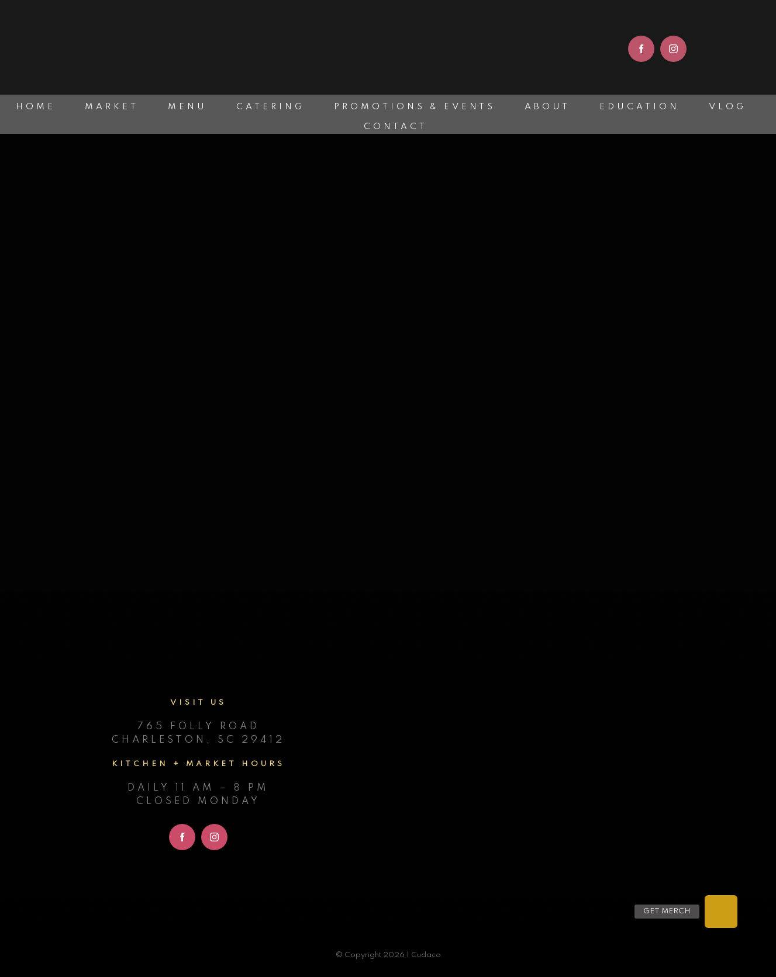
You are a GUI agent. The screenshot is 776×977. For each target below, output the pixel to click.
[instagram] (673, 49)
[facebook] (641, 49)
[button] (721, 911)
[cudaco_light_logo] (388, 15)
